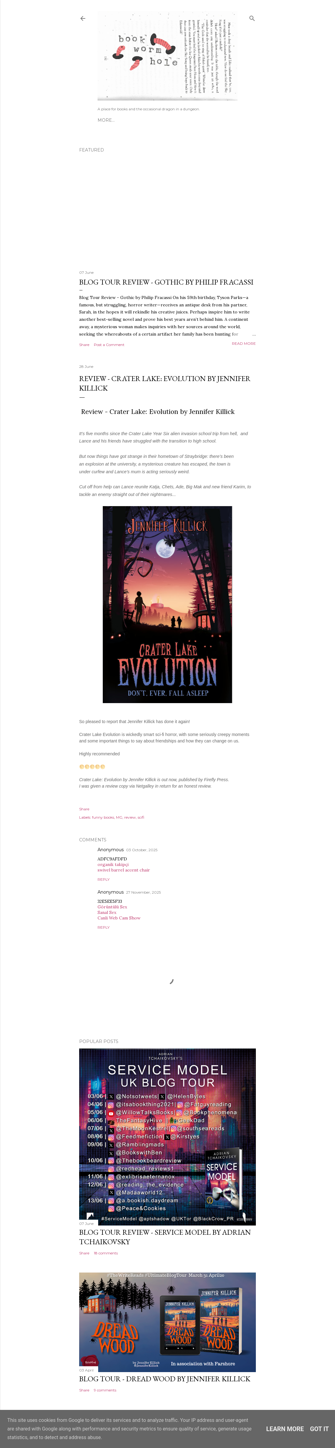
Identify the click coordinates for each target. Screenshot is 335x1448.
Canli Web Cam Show (119, 918)
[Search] (252, 17)
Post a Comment (109, 344)
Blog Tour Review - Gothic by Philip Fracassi (166, 282)
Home (105, 120)
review (130, 817)
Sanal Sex (107, 912)
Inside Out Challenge (178, 120)
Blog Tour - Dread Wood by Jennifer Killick (164, 1378)
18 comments (106, 1253)
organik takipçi (113, 864)
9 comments (105, 1390)
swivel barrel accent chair (124, 870)
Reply (104, 879)
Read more (244, 343)
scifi (141, 817)
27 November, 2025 (143, 892)
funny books (103, 817)
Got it (319, 1429)
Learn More (285, 1429)
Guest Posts (131, 120)
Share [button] (84, 344)
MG (119, 817)
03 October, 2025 (141, 850)
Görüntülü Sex (112, 907)
